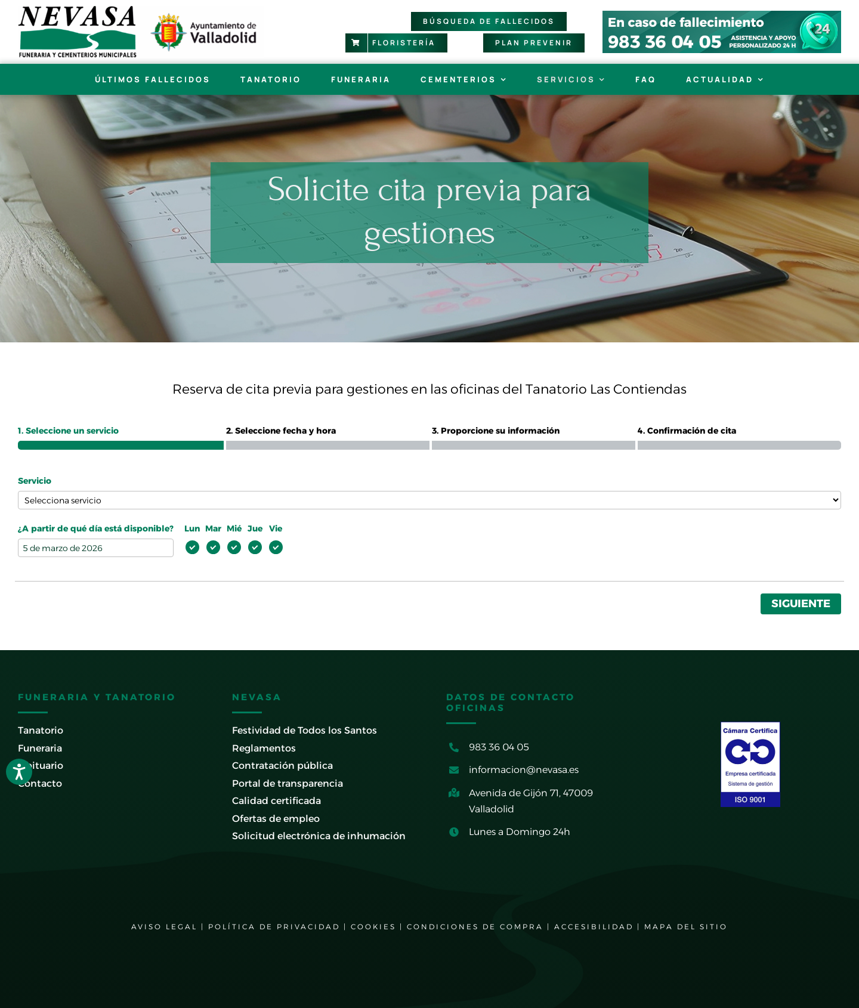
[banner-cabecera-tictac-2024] (721, 15)
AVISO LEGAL (164, 926)
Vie (275, 528)
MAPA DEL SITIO (686, 926)
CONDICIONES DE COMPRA (475, 926)
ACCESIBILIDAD (594, 926)
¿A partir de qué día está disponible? (96, 528)
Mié (234, 528)
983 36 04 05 (499, 747)
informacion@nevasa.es (524, 769)
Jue (255, 528)
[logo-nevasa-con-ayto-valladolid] (141, 10)
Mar (213, 528)
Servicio (34, 480)
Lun (192, 528)
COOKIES (373, 926)
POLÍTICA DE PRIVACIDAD (274, 926)
